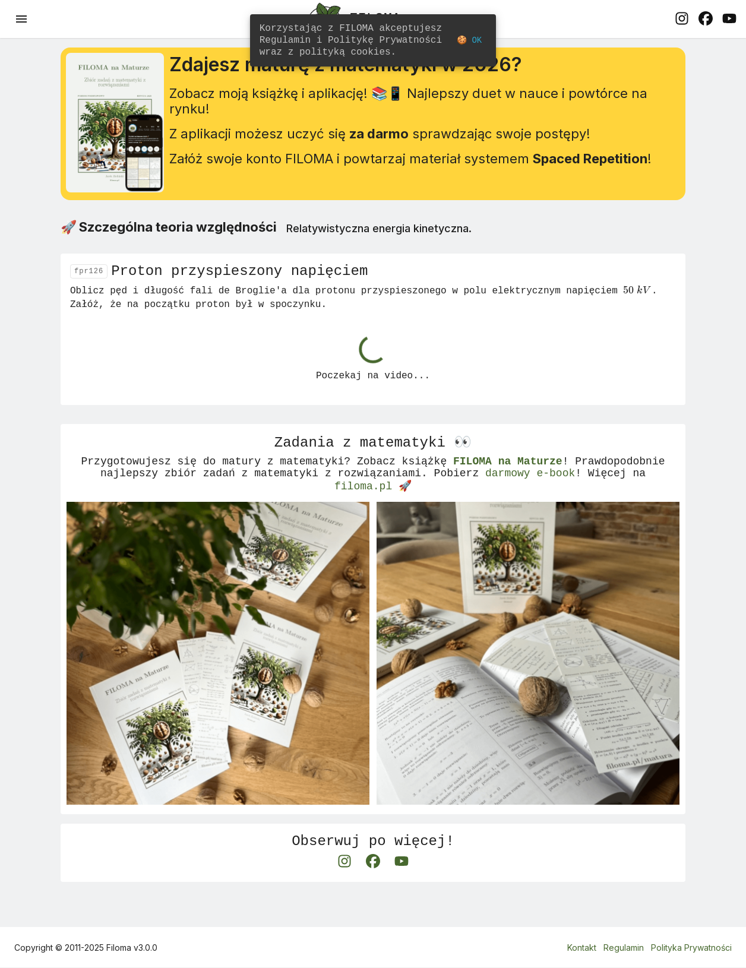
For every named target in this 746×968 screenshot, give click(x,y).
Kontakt (581, 948)
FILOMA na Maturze (507, 483)
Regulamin (623, 948)
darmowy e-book (530, 498)
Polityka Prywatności (691, 948)
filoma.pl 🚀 (373, 512)
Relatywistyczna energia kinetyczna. (379, 241)
